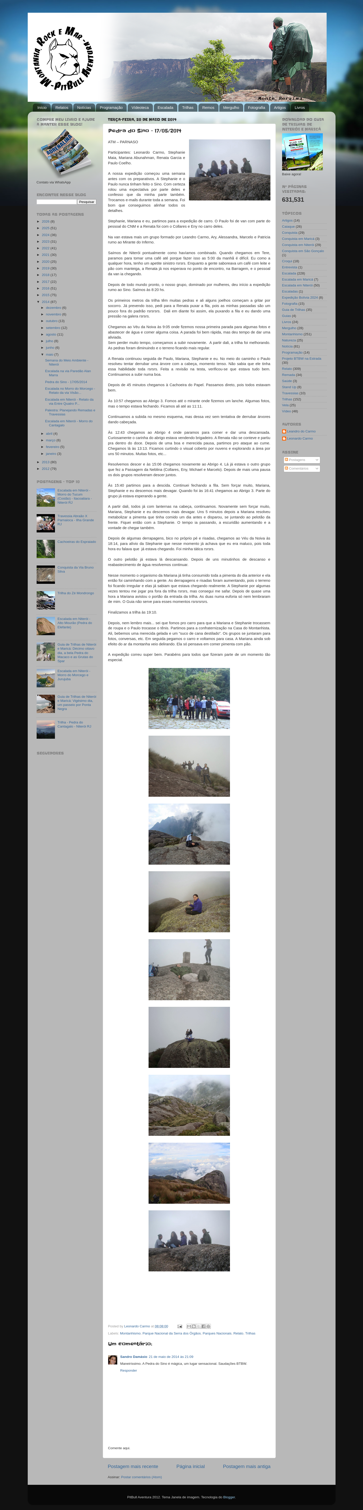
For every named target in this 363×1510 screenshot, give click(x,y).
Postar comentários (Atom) (141, 1477)
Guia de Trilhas (293, 310)
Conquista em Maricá (298, 239)
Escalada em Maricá (297, 279)
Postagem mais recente (133, 1466)
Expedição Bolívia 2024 (300, 297)
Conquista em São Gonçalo (303, 251)
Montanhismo (130, 1333)
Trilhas (187, 107)
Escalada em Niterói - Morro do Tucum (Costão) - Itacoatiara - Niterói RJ (74, 496)
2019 (46, 268)
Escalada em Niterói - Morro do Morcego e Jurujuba (73, 675)
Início (42, 107)
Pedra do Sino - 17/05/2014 (66, 382)
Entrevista (289, 267)
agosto (51, 334)
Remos (208, 107)
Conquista (290, 233)
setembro (53, 328)
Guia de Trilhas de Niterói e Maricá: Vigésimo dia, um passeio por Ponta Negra (76, 703)
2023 (46, 241)
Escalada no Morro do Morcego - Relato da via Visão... (70, 391)
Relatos (61, 107)
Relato (238, 1333)
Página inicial (191, 1466)
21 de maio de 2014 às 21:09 (171, 1357)
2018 (46, 275)
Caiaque (288, 226)
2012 (46, 469)
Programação (111, 107)
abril (49, 433)
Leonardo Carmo (300, 438)
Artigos (280, 107)
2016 (46, 288)
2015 (46, 295)
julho (50, 341)
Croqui (287, 261)
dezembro (54, 308)
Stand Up (289, 387)
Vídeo (286, 411)
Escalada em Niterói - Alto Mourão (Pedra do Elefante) (74, 623)
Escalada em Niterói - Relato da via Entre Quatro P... (69, 401)
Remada (288, 375)
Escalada (165, 107)
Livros (300, 107)
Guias (286, 316)
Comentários (296, 468)
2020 (46, 262)
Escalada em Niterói (297, 285)
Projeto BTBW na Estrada (302, 358)
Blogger (229, 1497)
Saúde (287, 381)
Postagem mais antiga (247, 1466)
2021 (46, 255)
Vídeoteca (140, 107)
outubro (52, 321)
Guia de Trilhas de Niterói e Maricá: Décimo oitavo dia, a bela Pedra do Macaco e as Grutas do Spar (76, 653)
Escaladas (290, 291)
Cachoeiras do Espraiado (76, 542)
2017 (46, 282)
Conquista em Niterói (298, 245)
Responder (128, 1370)
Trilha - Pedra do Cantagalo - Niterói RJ (74, 724)
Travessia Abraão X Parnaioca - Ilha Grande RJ (75, 520)
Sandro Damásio (134, 1357)
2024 (46, 235)
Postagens (295, 460)
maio (50, 354)
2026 (46, 221)
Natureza (289, 340)
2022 (46, 248)
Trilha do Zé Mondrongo (75, 593)
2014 (46, 302)
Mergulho (231, 107)
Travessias (290, 393)
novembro (54, 314)
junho (50, 348)
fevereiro (53, 447)
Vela (285, 405)
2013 (46, 462)
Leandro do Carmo (301, 431)
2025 (46, 228)
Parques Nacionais (217, 1333)
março (51, 440)
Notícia (287, 346)
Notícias (84, 107)
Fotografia (256, 107)
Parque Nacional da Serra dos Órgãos (171, 1333)
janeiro (51, 454)
